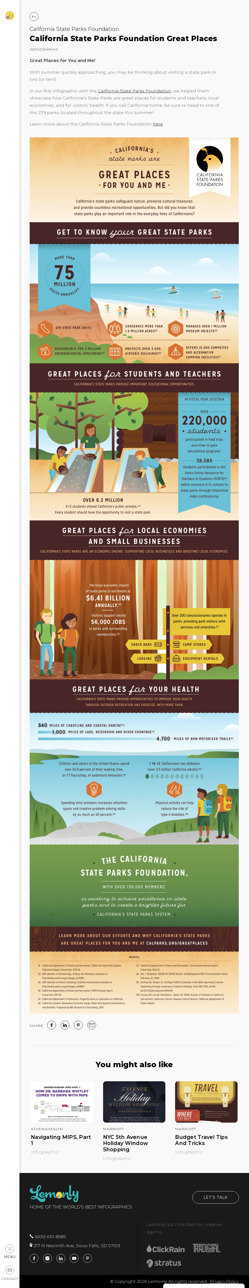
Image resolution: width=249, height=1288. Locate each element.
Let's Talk (216, 1197)
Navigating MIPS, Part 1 (61, 1140)
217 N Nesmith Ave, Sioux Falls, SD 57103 (75, 1245)
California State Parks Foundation (74, 29)
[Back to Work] (34, 16)
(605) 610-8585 (48, 1236)
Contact (9, 1273)
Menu (10, 1251)
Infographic (44, 49)
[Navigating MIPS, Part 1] (62, 1121)
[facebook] (51, 1025)
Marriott (113, 1129)
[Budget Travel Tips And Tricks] (206, 1121)
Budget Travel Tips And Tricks (201, 1140)
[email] (91, 1025)
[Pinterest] (78, 1025)
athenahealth (47, 1129)
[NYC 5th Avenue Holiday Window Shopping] (134, 1121)
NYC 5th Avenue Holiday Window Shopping (125, 1143)
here (158, 123)
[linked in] (65, 1025)
